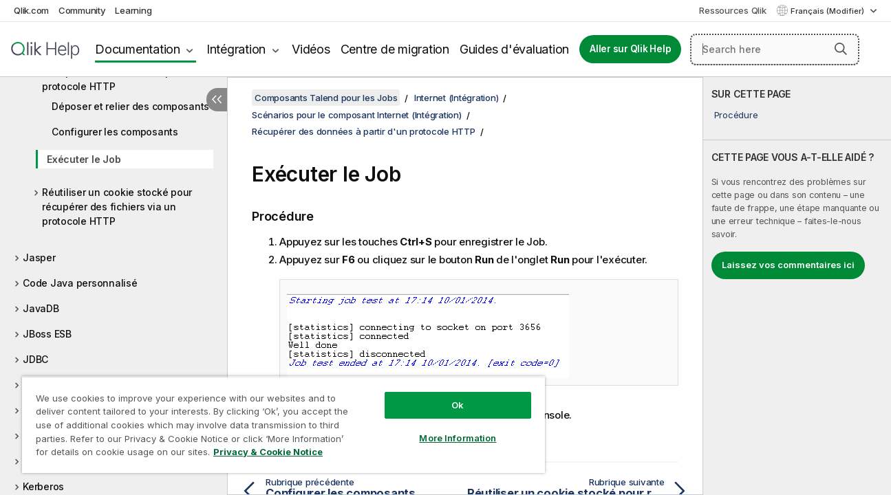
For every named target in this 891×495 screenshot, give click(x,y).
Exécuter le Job (83, 159)
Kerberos (43, 486)
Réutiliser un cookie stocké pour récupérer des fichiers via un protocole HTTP (117, 206)
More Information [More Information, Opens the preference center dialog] (452, 437)
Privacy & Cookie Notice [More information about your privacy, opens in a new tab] (268, 451)
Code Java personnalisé (80, 283)
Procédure (736, 114)
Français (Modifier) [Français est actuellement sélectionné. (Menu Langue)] (828, 11)
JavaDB (41, 308)
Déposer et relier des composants (130, 106)
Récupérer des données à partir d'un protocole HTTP (127, 79)
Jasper (39, 257)
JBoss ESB (47, 334)
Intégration (236, 49)
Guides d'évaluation (514, 49)
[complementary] (797, 286)
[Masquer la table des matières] (216, 99)
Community (82, 10)
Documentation (137, 49)
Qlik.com (31, 10)
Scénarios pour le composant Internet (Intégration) (357, 114)
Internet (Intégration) (456, 97)
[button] (840, 49)
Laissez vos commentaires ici (788, 264)
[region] (280, 424)
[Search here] (774, 49)
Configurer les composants (115, 132)
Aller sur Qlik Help (630, 48)
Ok (453, 404)
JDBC (35, 359)
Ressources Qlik (732, 10)
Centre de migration (395, 49)
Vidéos (311, 49)
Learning (133, 10)
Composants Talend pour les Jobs (326, 97)
